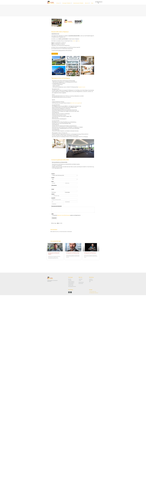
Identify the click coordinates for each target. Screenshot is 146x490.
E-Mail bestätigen (67, 192)
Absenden (54, 218)
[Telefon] (64, 196)
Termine (53, 173)
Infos (78, 40)
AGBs (52, 213)
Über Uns (87, 3)
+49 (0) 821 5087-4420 (92, 291)
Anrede (53, 177)
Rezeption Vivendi (81, 87)
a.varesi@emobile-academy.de (93, 292)
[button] (98, 3)
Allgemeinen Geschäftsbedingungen (63, 215)
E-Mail (52, 189)
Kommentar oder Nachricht (56, 206)
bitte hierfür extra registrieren (75, 103)
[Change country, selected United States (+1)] (52, 196)
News (92, 3)
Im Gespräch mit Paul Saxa (90, 252)
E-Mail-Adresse (53, 192)
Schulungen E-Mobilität (67, 3)
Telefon (53, 194)
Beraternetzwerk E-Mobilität (78, 3)
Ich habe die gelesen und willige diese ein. (67, 215)
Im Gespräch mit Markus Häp (72, 252)
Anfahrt (74, 40)
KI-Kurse (58, 3)
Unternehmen (54, 185)
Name (52, 181)
